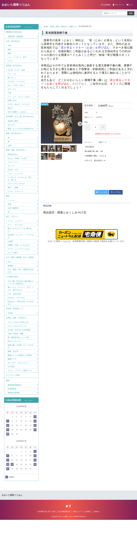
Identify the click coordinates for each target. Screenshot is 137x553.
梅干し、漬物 (13, 205)
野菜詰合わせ (13, 170)
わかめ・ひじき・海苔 (17, 74)
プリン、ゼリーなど (16, 245)
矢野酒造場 (12, 422)
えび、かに (12, 94)
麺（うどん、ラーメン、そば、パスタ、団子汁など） (20, 314)
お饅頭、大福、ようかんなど (20, 267)
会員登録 (105, 5)
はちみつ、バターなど (17, 323)
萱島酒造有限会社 (15, 418)
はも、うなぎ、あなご (17, 90)
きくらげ (11, 135)
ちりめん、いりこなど (17, 86)
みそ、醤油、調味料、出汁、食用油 (20, 280)
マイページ (118, 5)
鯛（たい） (12, 82)
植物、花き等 (13, 381)
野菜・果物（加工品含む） (17, 165)
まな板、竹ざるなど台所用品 (20, 358)
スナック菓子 (13, 275)
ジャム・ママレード (16, 209)
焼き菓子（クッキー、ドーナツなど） (20, 257)
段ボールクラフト (15, 370)
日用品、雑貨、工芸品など (59, 26)
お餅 (9, 160)
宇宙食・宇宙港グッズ (15, 335)
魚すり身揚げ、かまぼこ (18, 118)
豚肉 (9, 52)
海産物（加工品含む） (15, 69)
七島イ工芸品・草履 (16, 362)
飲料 (8, 214)
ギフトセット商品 (13, 406)
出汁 (9, 285)
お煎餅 (10, 263)
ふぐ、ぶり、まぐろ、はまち (20, 102)
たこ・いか (12, 78)
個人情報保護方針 (64, 545)
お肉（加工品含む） (14, 43)
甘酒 (9, 223)
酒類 (8, 413)
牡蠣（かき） (13, 106)
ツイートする (101, 192)
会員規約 (88, 545)
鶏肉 (9, 56)
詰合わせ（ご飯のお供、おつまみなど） (20, 328)
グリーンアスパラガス (17, 201)
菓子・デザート (12, 236)
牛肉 (9, 48)
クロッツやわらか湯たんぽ (19, 350)
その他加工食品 (12, 301)
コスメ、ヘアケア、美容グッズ (20, 401)
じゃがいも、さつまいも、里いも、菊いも (20, 195)
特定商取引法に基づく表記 (47, 545)
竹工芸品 (11, 397)
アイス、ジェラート (16, 241)
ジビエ (10, 64)
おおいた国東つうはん (16, 4)
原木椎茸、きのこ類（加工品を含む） (20, 124)
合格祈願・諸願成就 (16, 37)
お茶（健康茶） (14, 227)
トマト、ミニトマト (16, 190)
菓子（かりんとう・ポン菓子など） (20, 250)
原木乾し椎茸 (13, 131)
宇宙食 (10, 340)
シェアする (116, 192)
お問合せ (96, 545)
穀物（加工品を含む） (15, 147)
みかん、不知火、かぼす (18, 174)
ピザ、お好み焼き (15, 319)
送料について (77, 545)
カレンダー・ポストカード (19, 393)
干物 (9, 98)
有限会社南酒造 (14, 426)
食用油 (10, 289)
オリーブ (11, 182)
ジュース (11, 219)
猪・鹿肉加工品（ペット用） (20, 366)
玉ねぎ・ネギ (13, 186)
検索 (131, 13)
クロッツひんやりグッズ (18, 354)
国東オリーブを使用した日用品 (20, 385)
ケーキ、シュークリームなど (20, 271)
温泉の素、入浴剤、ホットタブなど (20, 375)
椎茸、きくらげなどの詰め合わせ (20, 140)
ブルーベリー (13, 178)
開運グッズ (75, 26)
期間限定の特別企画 (14, 32)
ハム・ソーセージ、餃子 (18, 60)
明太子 (10, 114)
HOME (46, 26)
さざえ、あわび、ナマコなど (20, 110)
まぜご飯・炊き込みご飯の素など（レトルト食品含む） (20, 307)
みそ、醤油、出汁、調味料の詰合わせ (20, 294)
